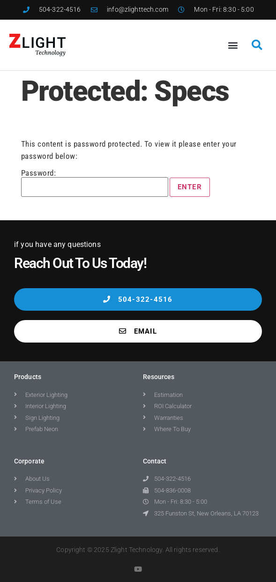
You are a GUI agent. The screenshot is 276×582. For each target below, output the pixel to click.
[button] (233, 44)
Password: (94, 183)
